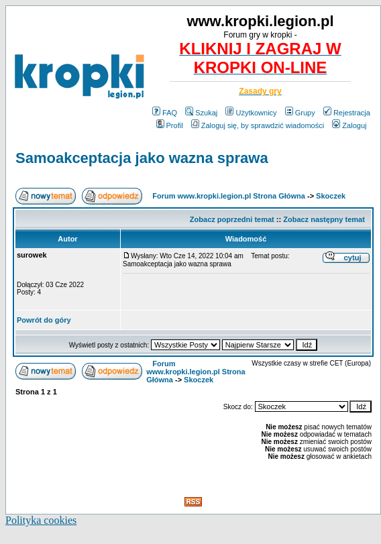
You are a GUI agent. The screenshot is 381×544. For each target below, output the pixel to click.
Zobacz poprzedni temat (232, 219)
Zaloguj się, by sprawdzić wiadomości (257, 125)
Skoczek (330, 196)
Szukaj (201, 113)
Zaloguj (349, 125)
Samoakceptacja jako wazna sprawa (141, 158)
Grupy (300, 113)
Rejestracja (346, 113)
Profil (169, 125)
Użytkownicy (250, 113)
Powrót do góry (44, 320)
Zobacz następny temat (324, 219)
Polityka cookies (40, 520)
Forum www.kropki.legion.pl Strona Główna (228, 196)
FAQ (164, 113)
